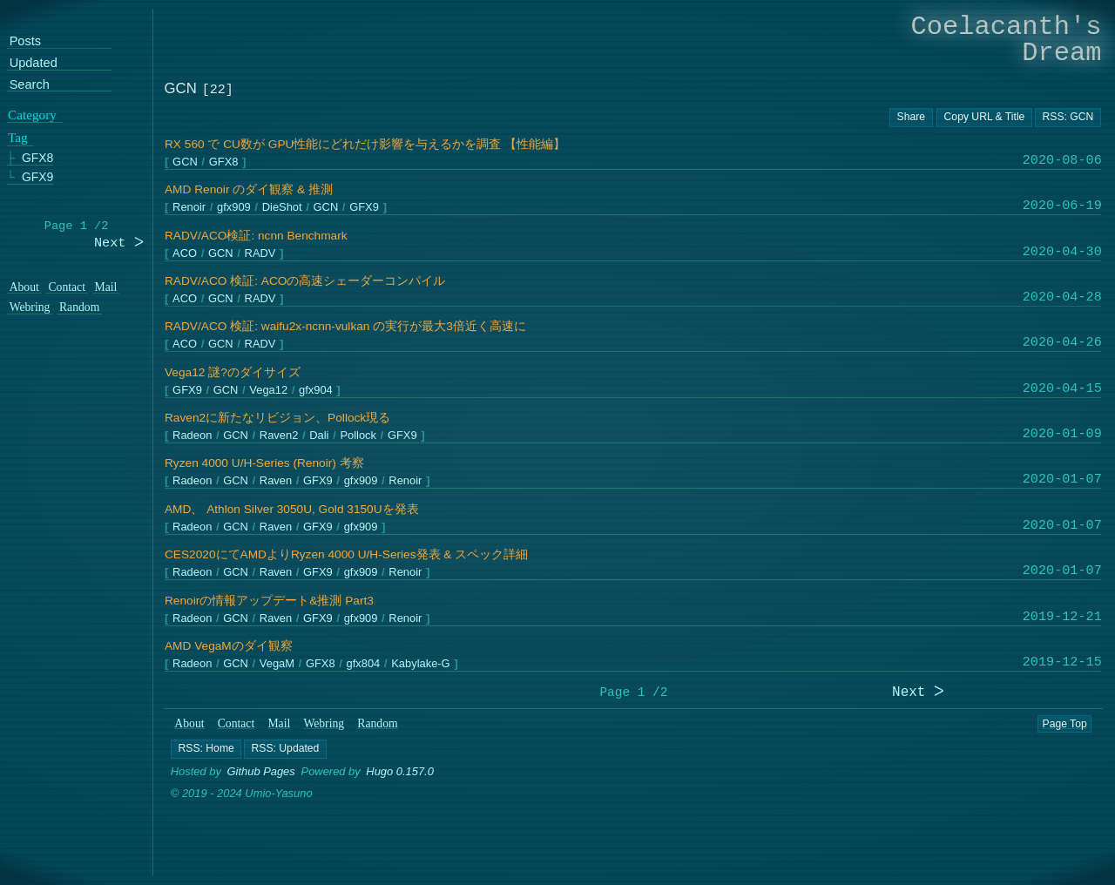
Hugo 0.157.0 (401, 771)
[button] (206, 749)
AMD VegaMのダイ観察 (229, 645)
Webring (324, 723)
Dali (318, 436)
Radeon (192, 436)
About (190, 723)
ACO (184, 253)
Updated (33, 63)
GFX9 (364, 207)
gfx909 (234, 207)
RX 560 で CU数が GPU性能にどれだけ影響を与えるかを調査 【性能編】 (365, 144)
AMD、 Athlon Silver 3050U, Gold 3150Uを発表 (292, 509)
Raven (275, 481)
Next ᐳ (918, 693)
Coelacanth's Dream (1006, 40)
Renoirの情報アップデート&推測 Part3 (269, 600)
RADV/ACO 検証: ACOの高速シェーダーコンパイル (305, 280)
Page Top (1065, 724)
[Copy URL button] (911, 117)
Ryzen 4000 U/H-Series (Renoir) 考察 (264, 463)
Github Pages (261, 771)
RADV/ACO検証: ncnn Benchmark (256, 235)
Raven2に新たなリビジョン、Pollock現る (277, 417)
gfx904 (316, 389)
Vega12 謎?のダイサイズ (233, 372)
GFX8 (223, 162)
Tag (18, 138)
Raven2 (278, 436)
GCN (185, 162)
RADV (259, 253)
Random (378, 723)
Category (32, 115)
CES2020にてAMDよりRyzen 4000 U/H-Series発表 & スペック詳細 (346, 554)
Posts (25, 42)
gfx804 (363, 664)
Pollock (358, 436)
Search (30, 84)
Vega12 (268, 389)
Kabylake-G (420, 664)
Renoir (189, 207)
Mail (279, 723)
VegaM (276, 664)
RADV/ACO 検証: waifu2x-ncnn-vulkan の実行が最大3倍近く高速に (345, 326)
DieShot (281, 207)
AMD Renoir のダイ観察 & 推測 (249, 189)
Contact (236, 723)
